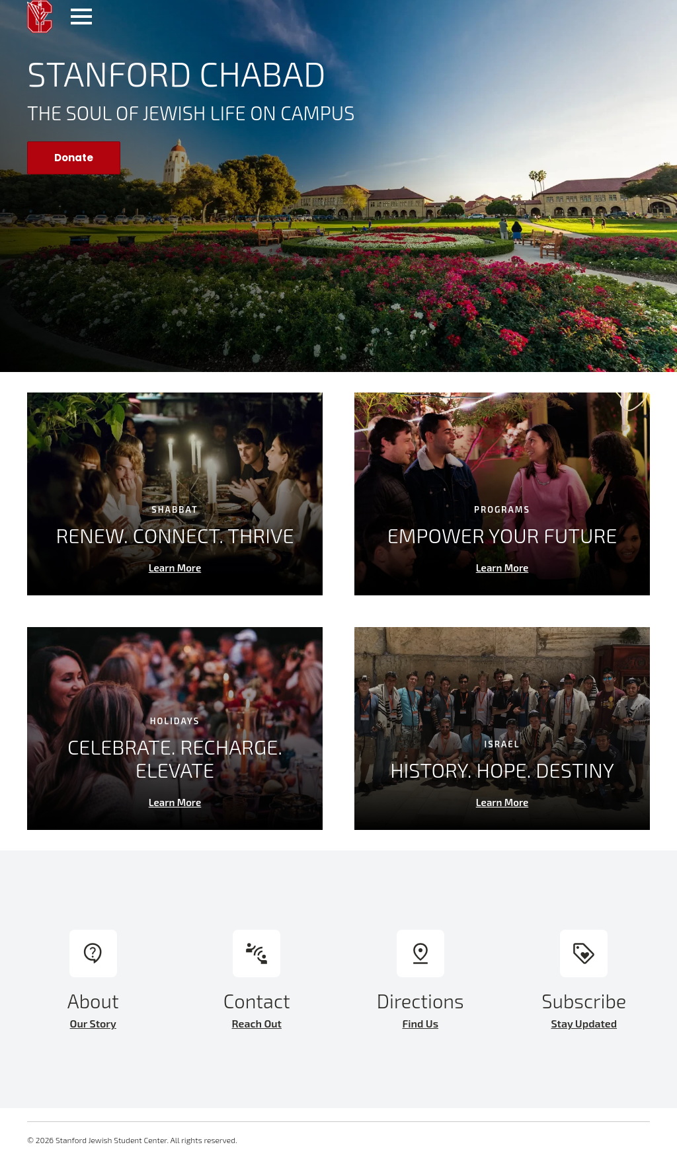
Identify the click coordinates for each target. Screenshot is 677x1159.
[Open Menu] (81, 16)
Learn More (175, 568)
